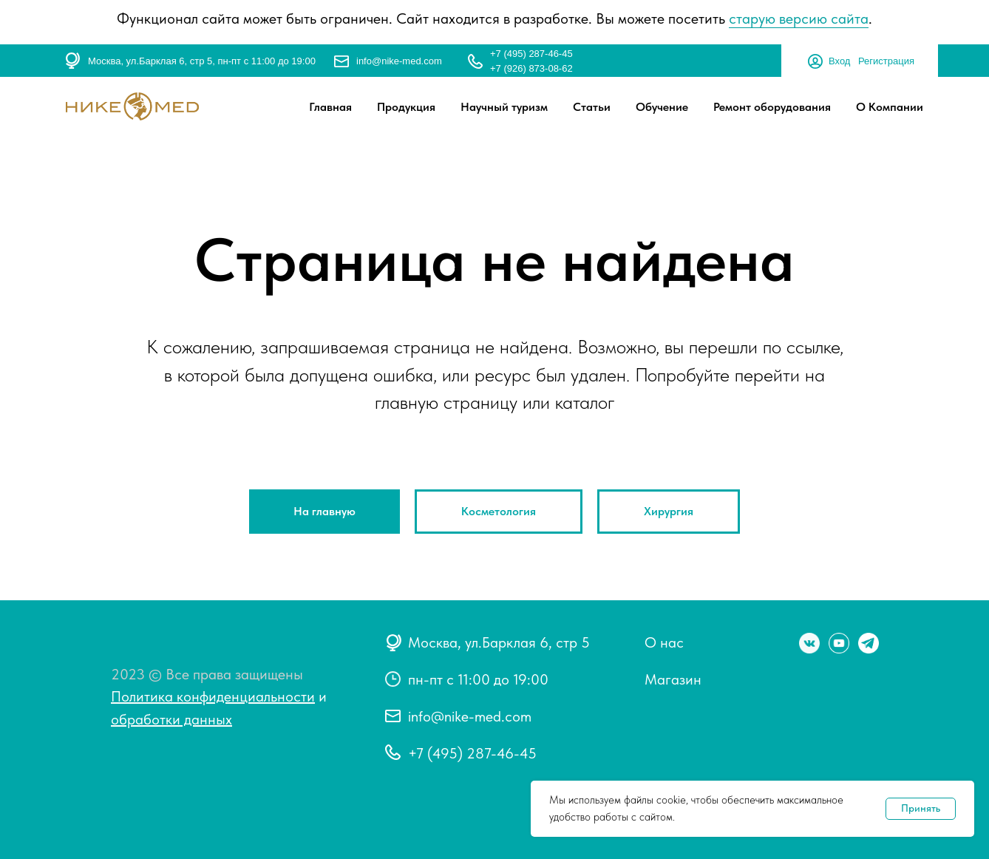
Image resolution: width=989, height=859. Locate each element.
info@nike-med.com (399, 61)
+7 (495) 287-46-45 (531, 53)
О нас (664, 642)
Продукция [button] (406, 107)
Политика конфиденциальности (213, 696)
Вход (839, 61)
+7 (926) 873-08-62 (531, 68)
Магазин (673, 679)
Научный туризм (504, 107)
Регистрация (886, 61)
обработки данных (171, 719)
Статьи (592, 107)
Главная (330, 107)
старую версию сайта (799, 18)
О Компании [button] (889, 107)
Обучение (662, 107)
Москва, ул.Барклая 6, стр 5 (499, 642)
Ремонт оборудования (772, 107)
